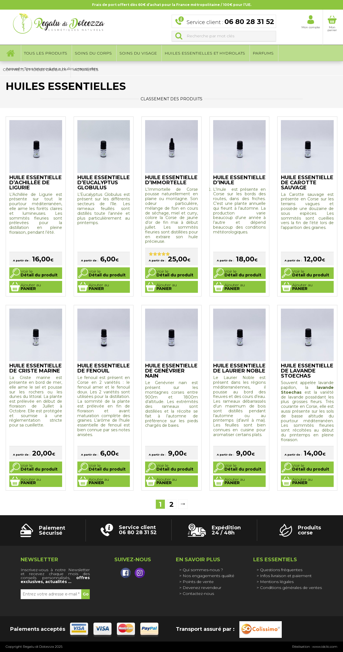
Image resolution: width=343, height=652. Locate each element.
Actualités (86, 70)
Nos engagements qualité (208, 576)
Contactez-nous (198, 593)
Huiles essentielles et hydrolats (205, 53)
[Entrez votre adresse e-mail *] (51, 594)
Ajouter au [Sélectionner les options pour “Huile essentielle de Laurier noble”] (234, 481)
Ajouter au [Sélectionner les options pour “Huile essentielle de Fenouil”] (99, 481)
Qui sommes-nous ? (203, 570)
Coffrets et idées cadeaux (34, 70)
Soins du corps (93, 53)
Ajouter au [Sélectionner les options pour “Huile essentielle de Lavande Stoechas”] (302, 481)
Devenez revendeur (202, 588)
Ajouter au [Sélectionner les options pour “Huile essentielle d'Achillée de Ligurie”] (31, 286)
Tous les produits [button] (45, 53)
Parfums (263, 53)
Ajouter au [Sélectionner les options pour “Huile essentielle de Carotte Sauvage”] (302, 286)
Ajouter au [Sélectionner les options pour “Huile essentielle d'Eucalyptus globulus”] (99, 286)
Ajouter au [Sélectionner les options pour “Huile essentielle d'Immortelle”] (166, 286)
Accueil (10, 54)
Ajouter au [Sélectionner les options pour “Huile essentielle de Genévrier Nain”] (166, 481)
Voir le (39, 273)
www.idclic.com (324, 646)
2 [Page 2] (171, 504)
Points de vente (198, 582)
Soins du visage (138, 53)
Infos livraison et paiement (286, 576)
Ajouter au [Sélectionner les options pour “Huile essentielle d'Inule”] (234, 286)
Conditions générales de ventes (291, 588)
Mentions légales (277, 582)
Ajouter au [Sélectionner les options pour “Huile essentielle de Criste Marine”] (31, 481)
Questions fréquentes (281, 570)
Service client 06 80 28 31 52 (138, 530)
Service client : (230, 22)
